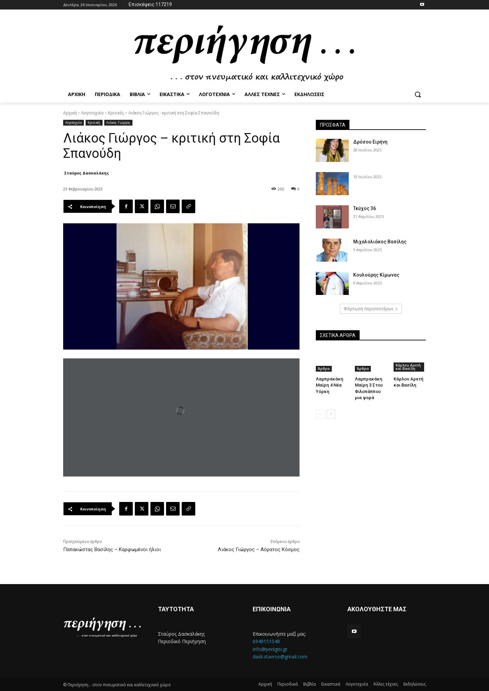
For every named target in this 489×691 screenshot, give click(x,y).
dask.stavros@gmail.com (280, 656)
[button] (418, 94)
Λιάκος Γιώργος (118, 123)
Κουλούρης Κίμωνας (376, 275)
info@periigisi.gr (270, 649)
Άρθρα (324, 368)
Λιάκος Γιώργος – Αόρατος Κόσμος (259, 549)
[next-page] (331, 414)
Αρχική (70, 113)
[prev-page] (320, 414)
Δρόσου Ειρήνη (370, 142)
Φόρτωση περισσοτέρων (371, 309)
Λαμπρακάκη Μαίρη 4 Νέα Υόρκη (329, 385)
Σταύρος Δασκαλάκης (86, 172)
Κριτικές (116, 113)
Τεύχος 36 (364, 208)
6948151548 (266, 641)
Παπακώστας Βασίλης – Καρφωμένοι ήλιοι (112, 549)
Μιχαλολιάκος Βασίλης (379, 241)
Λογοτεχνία (92, 113)
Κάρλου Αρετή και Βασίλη (408, 367)
